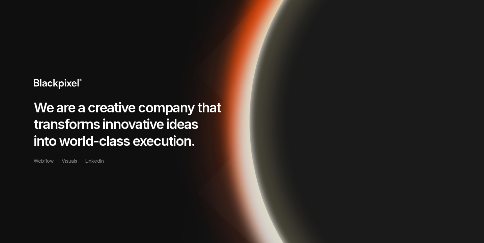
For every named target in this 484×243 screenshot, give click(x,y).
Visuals (69, 161)
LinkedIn (94, 161)
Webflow (44, 161)
